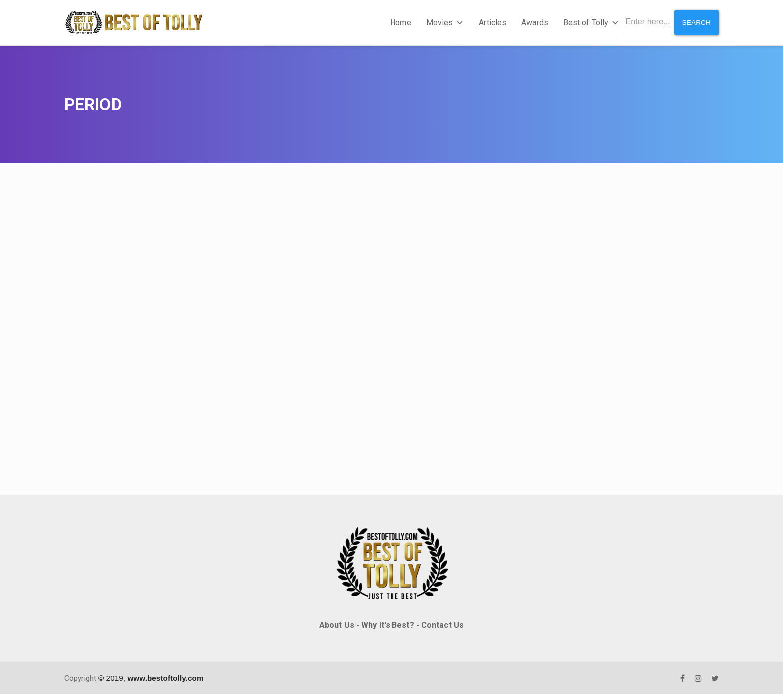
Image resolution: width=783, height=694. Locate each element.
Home (399, 22)
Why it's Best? (387, 624)
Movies (444, 22)
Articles (491, 22)
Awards (533, 22)
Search (696, 22)
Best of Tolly (590, 22)
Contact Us (442, 624)
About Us (336, 624)
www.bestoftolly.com (165, 677)
